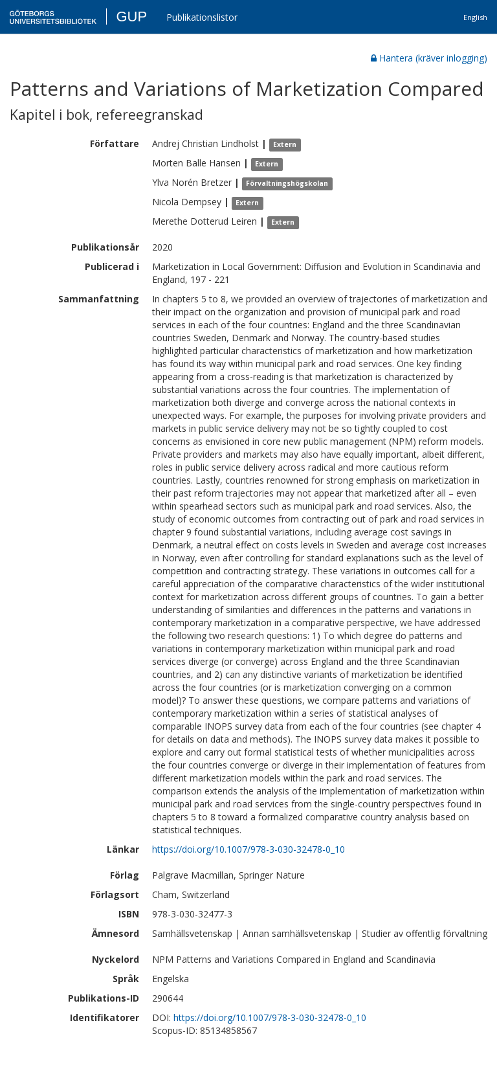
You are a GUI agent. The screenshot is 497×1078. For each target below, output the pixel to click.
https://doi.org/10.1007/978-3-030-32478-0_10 (248, 849)
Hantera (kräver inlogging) (429, 58)
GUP (131, 16)
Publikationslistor (201, 17)
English (475, 17)
